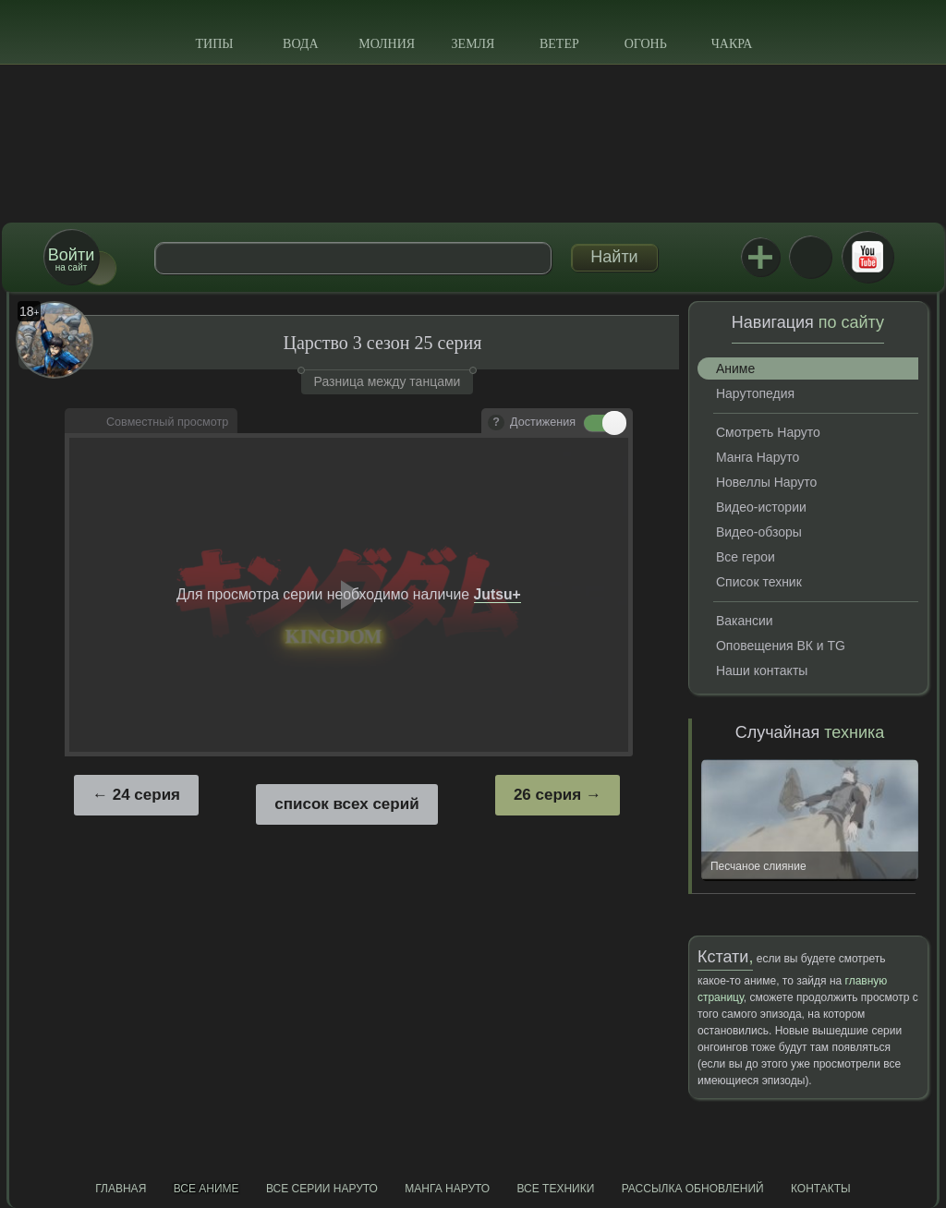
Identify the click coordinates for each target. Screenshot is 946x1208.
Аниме (735, 368)
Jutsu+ (760, 256)
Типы (214, 44)
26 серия (547, 794)
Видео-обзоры (759, 532)
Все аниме (206, 1188)
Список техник (759, 581)
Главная (120, 1188)
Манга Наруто (757, 457)
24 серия (146, 794)
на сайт (71, 259)
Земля (473, 44)
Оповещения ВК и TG (780, 645)
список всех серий (346, 804)
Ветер (559, 44)
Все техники (555, 1188)
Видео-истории (761, 507)
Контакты (821, 1188)
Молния (386, 44)
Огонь (646, 44)
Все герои (745, 557)
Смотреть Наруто (768, 432)
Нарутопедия (755, 393)
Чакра (732, 44)
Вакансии (744, 620)
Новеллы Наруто (766, 482)
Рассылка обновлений (693, 1188)
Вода (300, 44)
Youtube (867, 257)
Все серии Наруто (322, 1188)
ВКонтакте (810, 257)
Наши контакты (761, 670)
